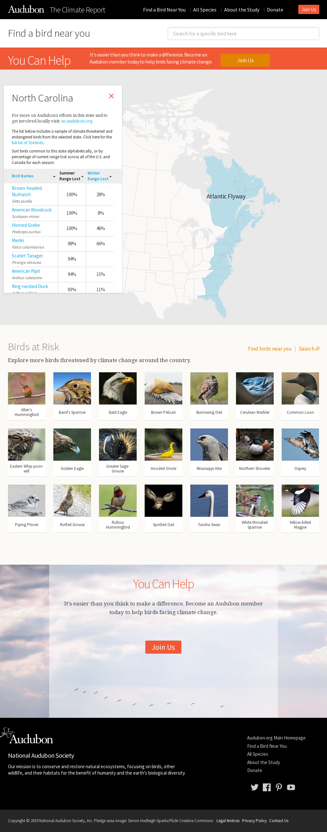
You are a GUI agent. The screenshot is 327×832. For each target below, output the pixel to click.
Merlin (18, 240)
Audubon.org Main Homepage (276, 738)
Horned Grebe (26, 225)
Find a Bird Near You (164, 9)
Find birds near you (270, 348)
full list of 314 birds (27, 142)
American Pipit (26, 271)
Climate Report (77, 10)
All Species (205, 9)
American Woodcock (32, 210)
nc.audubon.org (77, 121)
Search (309, 348)
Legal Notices (228, 820)
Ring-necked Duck (30, 286)
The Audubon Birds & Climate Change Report (26, 9)
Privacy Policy (254, 820)
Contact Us (278, 820)
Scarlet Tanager (27, 256)
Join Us (308, 9)
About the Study (241, 9)
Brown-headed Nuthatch (27, 191)
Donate (275, 9)
